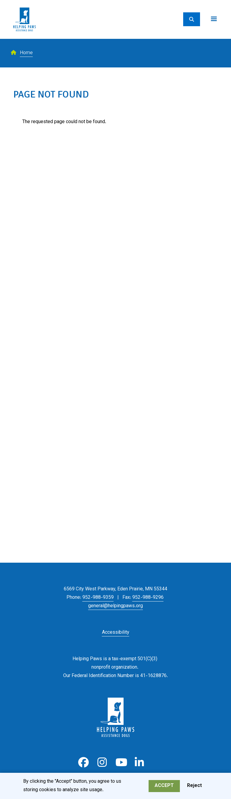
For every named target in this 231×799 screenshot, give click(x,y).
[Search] (191, 19)
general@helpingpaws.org (115, 606)
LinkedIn (139, 762)
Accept (164, 787)
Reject (194, 787)
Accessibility (115, 632)
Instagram (102, 762)
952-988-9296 (148, 598)
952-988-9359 (98, 598)
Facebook (83, 762)
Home (26, 53)
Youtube (121, 762)
